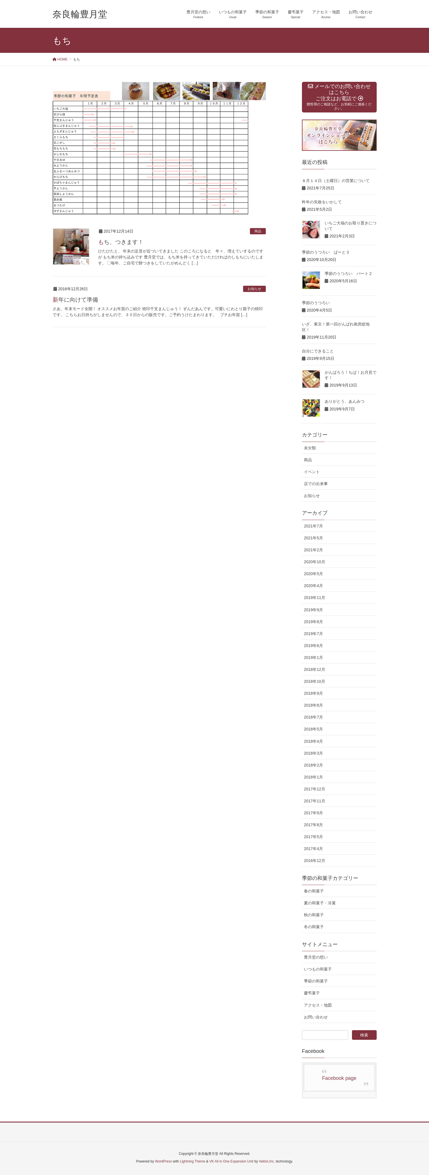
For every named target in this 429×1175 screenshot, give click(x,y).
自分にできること (318, 351)
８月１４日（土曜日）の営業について (336, 180)
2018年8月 (313, 705)
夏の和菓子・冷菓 (320, 903)
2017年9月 (313, 813)
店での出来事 (316, 483)
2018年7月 (313, 717)
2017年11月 (314, 801)
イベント (312, 471)
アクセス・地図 (318, 1005)
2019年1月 (313, 657)
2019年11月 (314, 597)
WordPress (163, 1161)
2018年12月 (314, 669)
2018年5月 (313, 729)
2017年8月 (313, 825)
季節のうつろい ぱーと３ (326, 252)
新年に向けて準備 (75, 300)
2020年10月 (314, 562)
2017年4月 (313, 848)
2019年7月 (313, 633)
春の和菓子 (314, 891)
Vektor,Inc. (267, 1161)
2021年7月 (313, 526)
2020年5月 (313, 573)
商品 (257, 231)
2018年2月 (313, 765)
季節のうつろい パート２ (348, 273)
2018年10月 (314, 681)
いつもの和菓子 (318, 969)
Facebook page (339, 1078)
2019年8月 (313, 621)
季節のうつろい (316, 302)
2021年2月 (313, 550)
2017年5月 (313, 836)
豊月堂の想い (316, 957)
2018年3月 (313, 753)
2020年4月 (313, 585)
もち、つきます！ (121, 242)
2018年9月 (313, 693)
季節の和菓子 (316, 981)
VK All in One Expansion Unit (231, 1161)
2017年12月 (314, 789)
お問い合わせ (316, 1017)
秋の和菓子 (314, 915)
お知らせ (254, 289)
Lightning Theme (192, 1161)
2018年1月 (313, 777)
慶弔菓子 (312, 993)
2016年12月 (314, 860)
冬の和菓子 (314, 926)
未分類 (310, 448)
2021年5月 (313, 538)
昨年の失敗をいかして (322, 202)
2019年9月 (313, 610)
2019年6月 (313, 645)
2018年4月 (313, 741)
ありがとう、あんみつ (344, 401)
